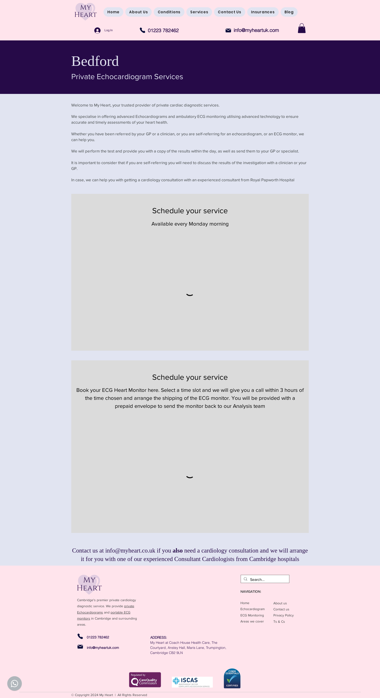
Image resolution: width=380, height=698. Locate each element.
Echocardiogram (252, 609)
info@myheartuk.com (256, 30)
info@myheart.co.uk (130, 550)
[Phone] (142, 30)
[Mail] (228, 30)
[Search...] (264, 579)
